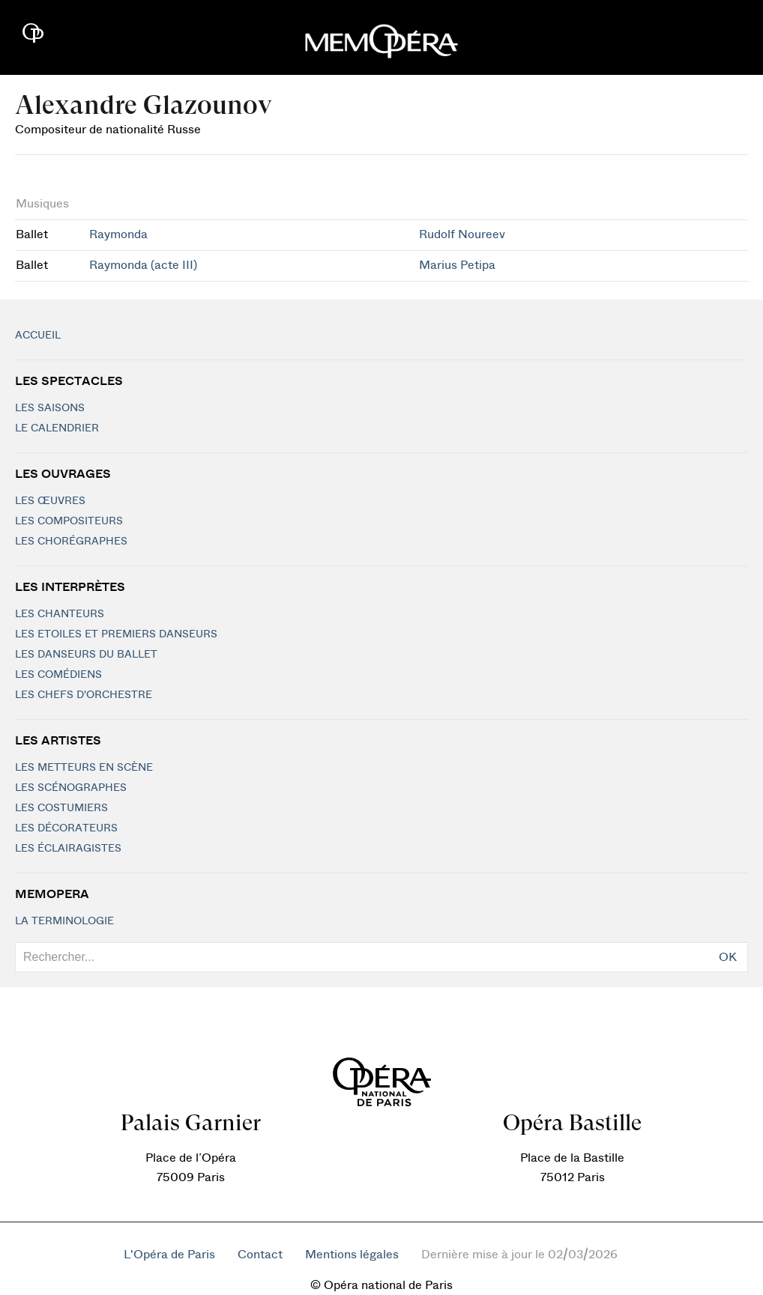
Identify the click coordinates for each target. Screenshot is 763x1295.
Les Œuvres (50, 501)
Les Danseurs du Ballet (86, 654)
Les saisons (50, 408)
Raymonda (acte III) (143, 265)
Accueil (38, 335)
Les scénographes (71, 788)
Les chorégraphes (71, 541)
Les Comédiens (58, 675)
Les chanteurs (59, 614)
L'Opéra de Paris (169, 1255)
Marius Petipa (457, 265)
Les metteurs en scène (84, 767)
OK (728, 957)
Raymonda (118, 234)
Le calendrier (57, 428)
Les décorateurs (66, 828)
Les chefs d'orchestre (83, 695)
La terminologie (64, 921)
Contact (260, 1255)
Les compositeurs (69, 521)
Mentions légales (352, 1255)
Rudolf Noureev (462, 234)
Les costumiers (61, 808)
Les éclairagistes (68, 848)
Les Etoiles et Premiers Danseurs (116, 634)
